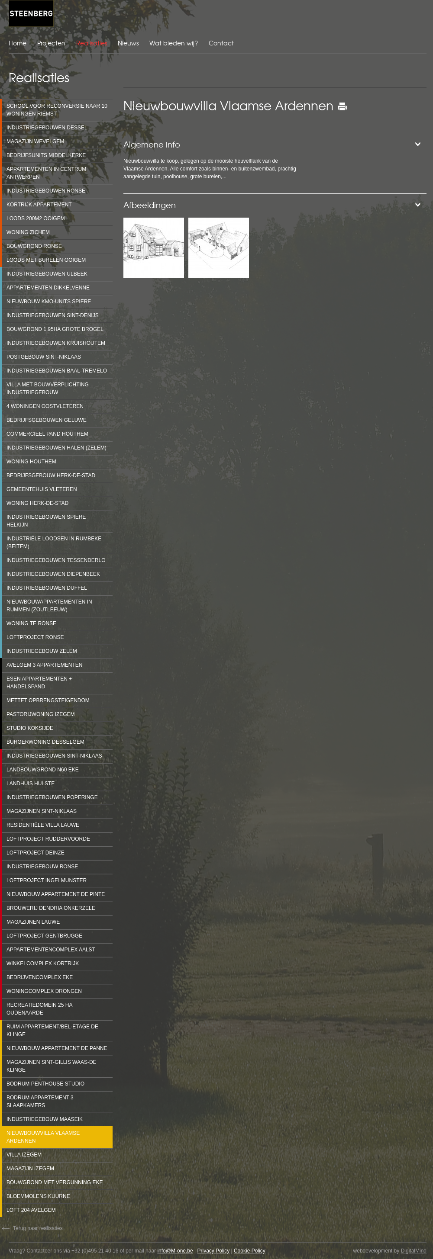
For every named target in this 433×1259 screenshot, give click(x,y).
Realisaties (91, 43)
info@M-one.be (175, 1251)
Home (17, 43)
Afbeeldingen (149, 204)
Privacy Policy (213, 1251)
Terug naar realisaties (38, 1228)
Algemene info (151, 144)
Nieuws (128, 43)
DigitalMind (414, 1251)
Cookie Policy (249, 1251)
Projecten (51, 43)
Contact (221, 43)
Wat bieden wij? (173, 43)
